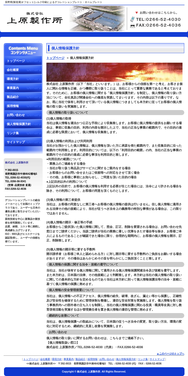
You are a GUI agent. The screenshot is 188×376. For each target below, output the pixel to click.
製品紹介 (13, 97)
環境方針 (13, 79)
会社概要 (13, 70)
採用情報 (13, 106)
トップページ (16, 61)
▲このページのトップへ (170, 353)
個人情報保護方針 (19, 124)
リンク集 (13, 133)
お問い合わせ (16, 115)
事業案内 (13, 88)
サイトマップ (16, 142)
